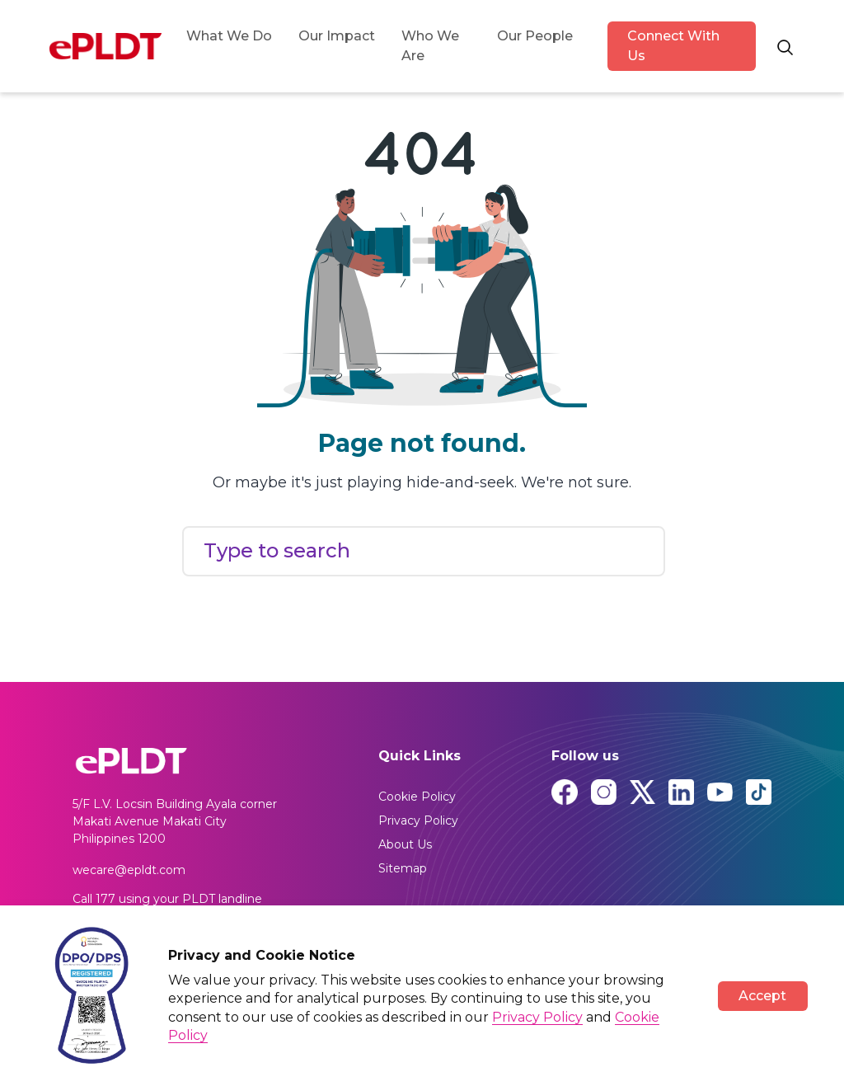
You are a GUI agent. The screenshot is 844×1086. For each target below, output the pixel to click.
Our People (535, 36)
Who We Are (430, 45)
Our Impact (336, 36)
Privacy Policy (418, 820)
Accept (762, 996)
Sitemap (402, 868)
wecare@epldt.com (129, 870)
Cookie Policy (417, 796)
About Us (405, 844)
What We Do (229, 36)
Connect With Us (673, 45)
